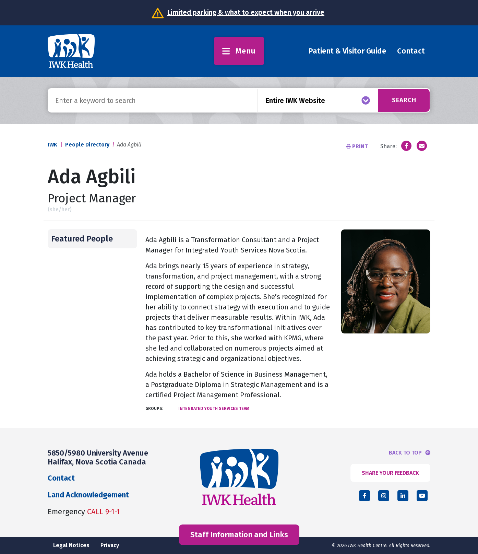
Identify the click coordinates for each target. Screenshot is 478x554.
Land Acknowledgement (88, 494)
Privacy (109, 545)
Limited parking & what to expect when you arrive (245, 12)
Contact (411, 51)
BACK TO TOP (405, 453)
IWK (52, 144)
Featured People (82, 239)
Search (404, 100)
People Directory (87, 144)
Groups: (154, 408)
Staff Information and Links (239, 534)
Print (357, 146)
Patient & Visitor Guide (347, 51)
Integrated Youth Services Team (213, 408)
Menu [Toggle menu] (238, 51)
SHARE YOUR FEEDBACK (390, 473)
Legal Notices (71, 545)
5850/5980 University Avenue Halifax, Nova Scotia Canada (98, 457)
